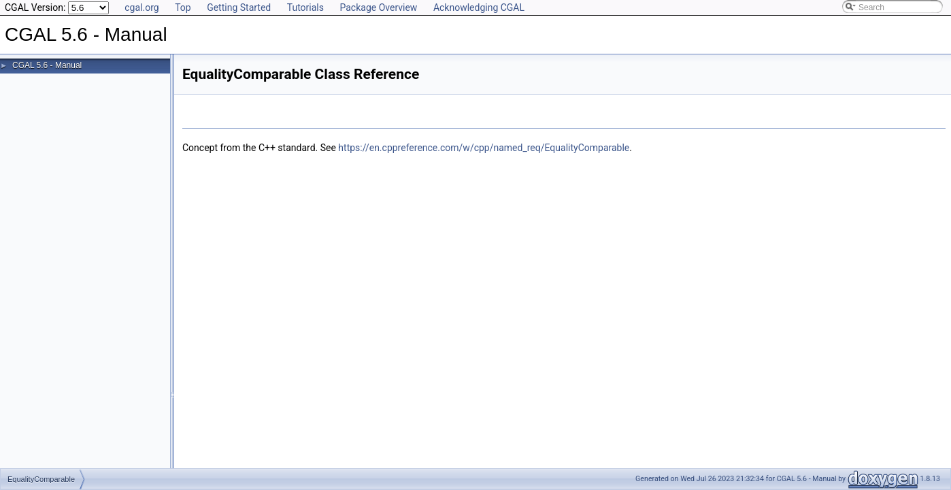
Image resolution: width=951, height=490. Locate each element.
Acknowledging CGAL (478, 7)
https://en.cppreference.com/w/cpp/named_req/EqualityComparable (483, 147)
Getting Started (239, 7)
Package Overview (378, 7)
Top (183, 7)
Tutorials (305, 7)
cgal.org (141, 7)
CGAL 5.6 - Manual (47, 65)
